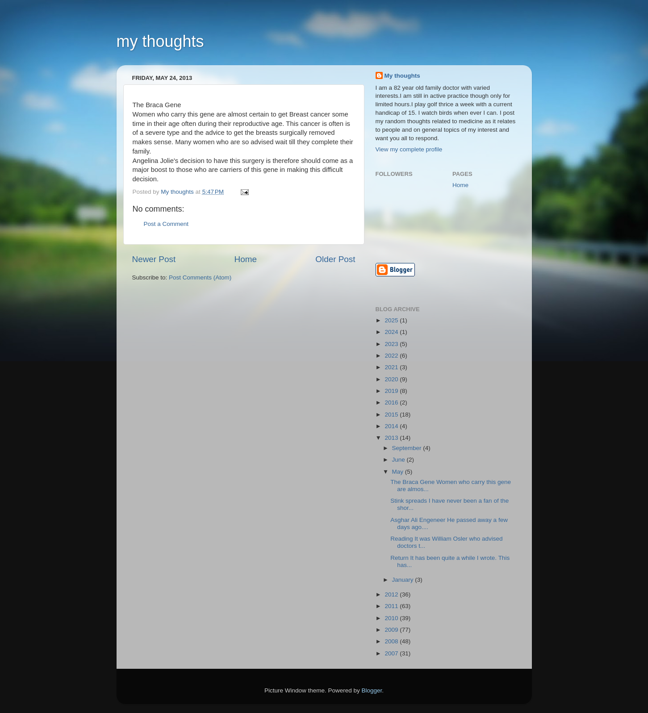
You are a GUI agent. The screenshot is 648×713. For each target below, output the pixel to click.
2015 (392, 414)
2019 (392, 391)
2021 (392, 367)
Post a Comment (166, 224)
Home (245, 259)
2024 (392, 332)
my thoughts (160, 41)
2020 (392, 379)
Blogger (372, 690)
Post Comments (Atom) (200, 277)
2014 (392, 426)
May (398, 471)
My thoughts (402, 75)
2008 (392, 641)
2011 (392, 606)
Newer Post (154, 259)
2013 (392, 437)
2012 (392, 594)
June (399, 459)
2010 (392, 618)
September (407, 448)
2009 (392, 629)
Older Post (335, 259)
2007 (392, 653)
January (403, 579)
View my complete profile (409, 149)
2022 (392, 355)
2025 (392, 320)
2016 (392, 402)
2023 (392, 344)
